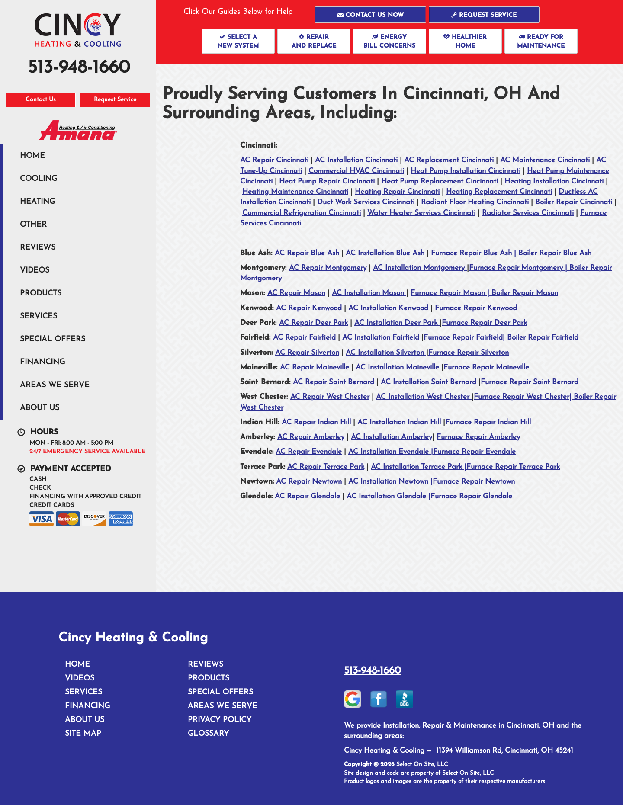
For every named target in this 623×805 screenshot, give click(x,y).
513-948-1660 (372, 671)
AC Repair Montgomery (327, 268)
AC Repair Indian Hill (316, 422)
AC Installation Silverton (386, 352)
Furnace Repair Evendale (474, 451)
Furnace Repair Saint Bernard (529, 382)
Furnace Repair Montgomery (517, 268)
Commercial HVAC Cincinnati (356, 171)
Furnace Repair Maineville (486, 367)
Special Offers (52, 339)
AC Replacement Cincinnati (449, 160)
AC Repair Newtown (309, 481)
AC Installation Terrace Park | (418, 467)
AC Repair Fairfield (304, 337)
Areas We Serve (55, 385)
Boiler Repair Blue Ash (554, 253)
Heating (37, 201)
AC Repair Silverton (307, 352)
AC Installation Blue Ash (385, 253)
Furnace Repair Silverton (468, 352)
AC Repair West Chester (329, 397)
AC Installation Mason (369, 293)
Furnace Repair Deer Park (484, 323)
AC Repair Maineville (314, 367)
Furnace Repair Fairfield (463, 337)
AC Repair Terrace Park (325, 467)
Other (33, 224)
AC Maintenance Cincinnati (545, 160)
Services (38, 316)
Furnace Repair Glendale (471, 496)
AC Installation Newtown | (390, 481)
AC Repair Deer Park (313, 323)
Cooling (38, 179)
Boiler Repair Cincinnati (573, 202)
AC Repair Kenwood (309, 308)
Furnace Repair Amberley (478, 437)
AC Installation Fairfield (381, 337)
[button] (370, 14)
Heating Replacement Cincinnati (499, 192)
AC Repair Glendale (307, 496)
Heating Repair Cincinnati (397, 192)
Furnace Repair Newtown (474, 481)
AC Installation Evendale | (390, 451)
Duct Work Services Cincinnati (365, 202)
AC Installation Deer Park (397, 323)
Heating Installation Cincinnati (554, 181)
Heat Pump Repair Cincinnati (327, 181)
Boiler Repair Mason (524, 293)
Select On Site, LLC (422, 764)
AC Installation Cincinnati (356, 160)
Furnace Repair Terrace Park (513, 467)
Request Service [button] (115, 99)
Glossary (208, 734)
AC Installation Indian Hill (400, 422)
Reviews (37, 247)
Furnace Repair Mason (449, 293)
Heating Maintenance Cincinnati (295, 192)
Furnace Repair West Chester (521, 397)
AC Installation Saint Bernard (429, 382)
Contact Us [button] (41, 99)
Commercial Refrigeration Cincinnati (301, 213)
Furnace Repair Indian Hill (488, 422)
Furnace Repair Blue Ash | (474, 253)
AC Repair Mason (296, 293)
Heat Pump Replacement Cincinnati (439, 181)
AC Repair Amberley (310, 437)
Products (40, 293)
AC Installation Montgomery (420, 268)
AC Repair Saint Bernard (333, 382)
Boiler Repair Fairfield (542, 337)
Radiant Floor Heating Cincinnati (475, 202)
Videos (34, 270)
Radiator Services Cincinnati (528, 213)
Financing (42, 362)
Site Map (83, 734)
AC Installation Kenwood (389, 308)
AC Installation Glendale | (388, 496)
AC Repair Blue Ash (307, 253)
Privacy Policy (219, 720)
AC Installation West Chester (424, 397)
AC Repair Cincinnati (274, 160)
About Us (39, 408)
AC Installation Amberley (391, 437)
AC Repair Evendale (309, 451)
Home (32, 156)
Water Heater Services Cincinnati (421, 213)
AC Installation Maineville (398, 367)
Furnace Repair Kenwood (476, 308)
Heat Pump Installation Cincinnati (465, 171)
